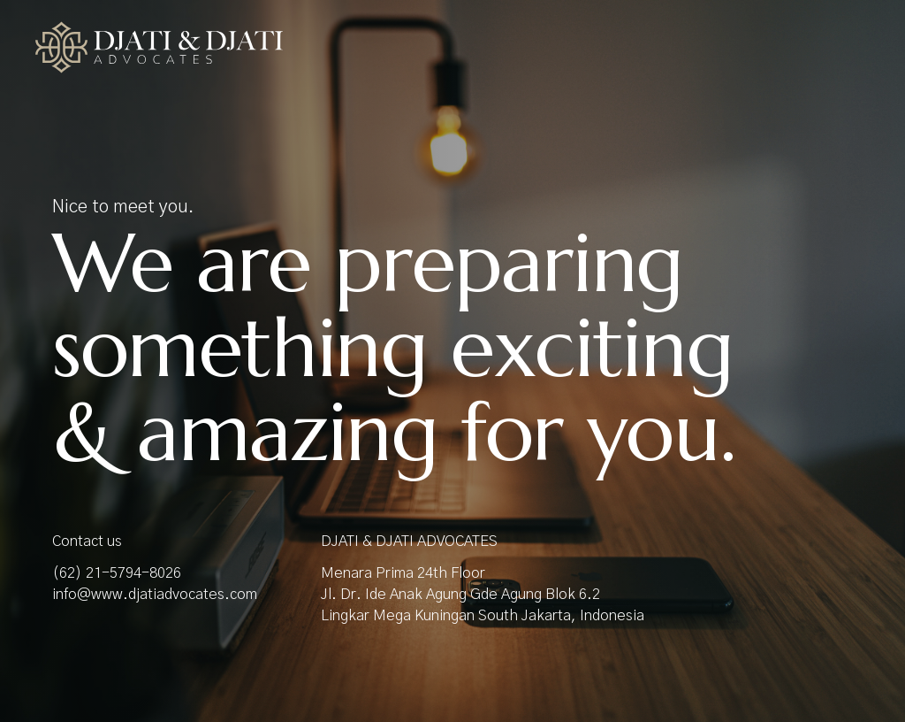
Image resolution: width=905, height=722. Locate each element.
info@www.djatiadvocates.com (154, 595)
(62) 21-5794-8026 (116, 573)
